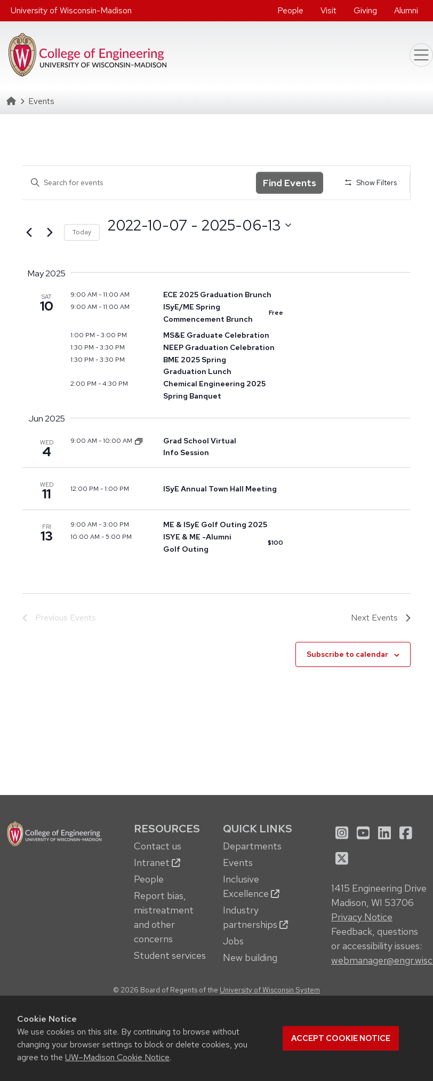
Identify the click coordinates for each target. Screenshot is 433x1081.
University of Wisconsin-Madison (71, 10)
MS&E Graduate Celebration (216, 335)
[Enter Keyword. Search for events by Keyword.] (139, 183)
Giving (365, 10)
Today (82, 232)
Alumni (406, 10)
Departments (252, 846)
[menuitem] (290, 10)
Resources (167, 828)
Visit (328, 10)
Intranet (157, 862)
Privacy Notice (361, 917)
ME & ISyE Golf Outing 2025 (215, 524)
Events (238, 862)
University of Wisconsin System (270, 990)
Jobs (233, 941)
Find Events (289, 183)
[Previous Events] (28, 232)
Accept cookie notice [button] (340, 1038)
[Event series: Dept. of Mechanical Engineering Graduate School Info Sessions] (138, 440)
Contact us (157, 846)
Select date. (107, 244)
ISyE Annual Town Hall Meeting (220, 489)
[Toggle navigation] (421, 55)
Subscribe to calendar (347, 654)
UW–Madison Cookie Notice (117, 1057)
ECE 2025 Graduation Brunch (217, 294)
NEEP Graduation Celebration (219, 347)
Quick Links (257, 828)
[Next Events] (49, 232)
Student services (170, 955)
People (290, 10)
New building (250, 957)
